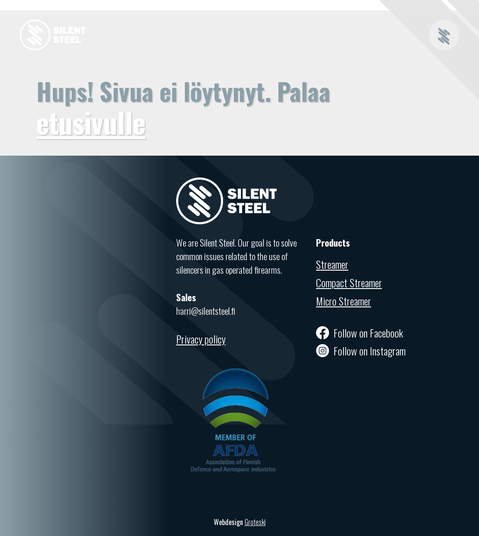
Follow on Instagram (361, 350)
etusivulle (91, 122)
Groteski (255, 522)
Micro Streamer (343, 301)
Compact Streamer (349, 282)
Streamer (332, 264)
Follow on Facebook (359, 333)
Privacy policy (201, 339)
